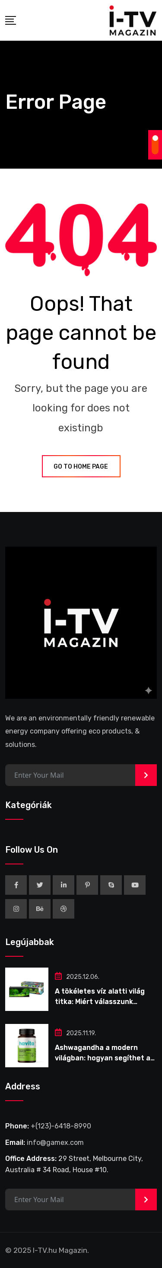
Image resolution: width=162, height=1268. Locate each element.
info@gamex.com (55, 1142)
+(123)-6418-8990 (61, 1126)
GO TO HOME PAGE (81, 466)
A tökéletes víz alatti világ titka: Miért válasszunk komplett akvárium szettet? (103, 1001)
